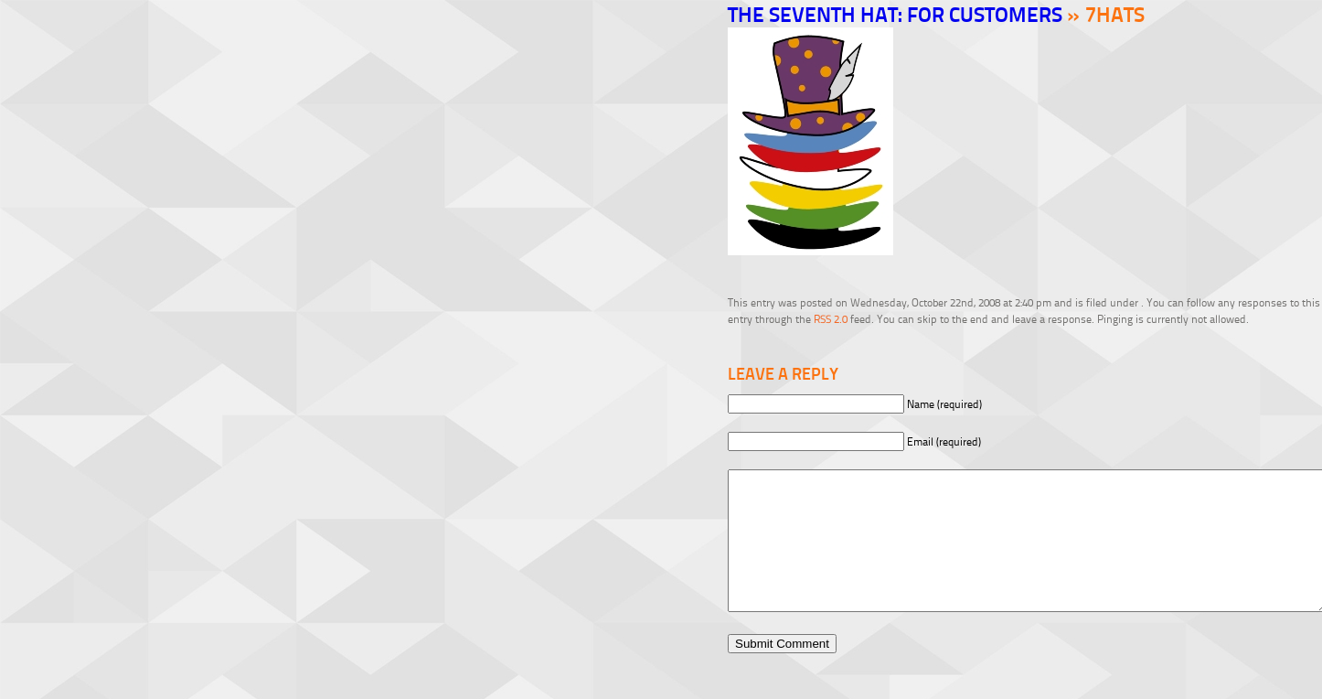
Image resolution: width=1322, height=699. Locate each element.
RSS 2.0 (831, 319)
